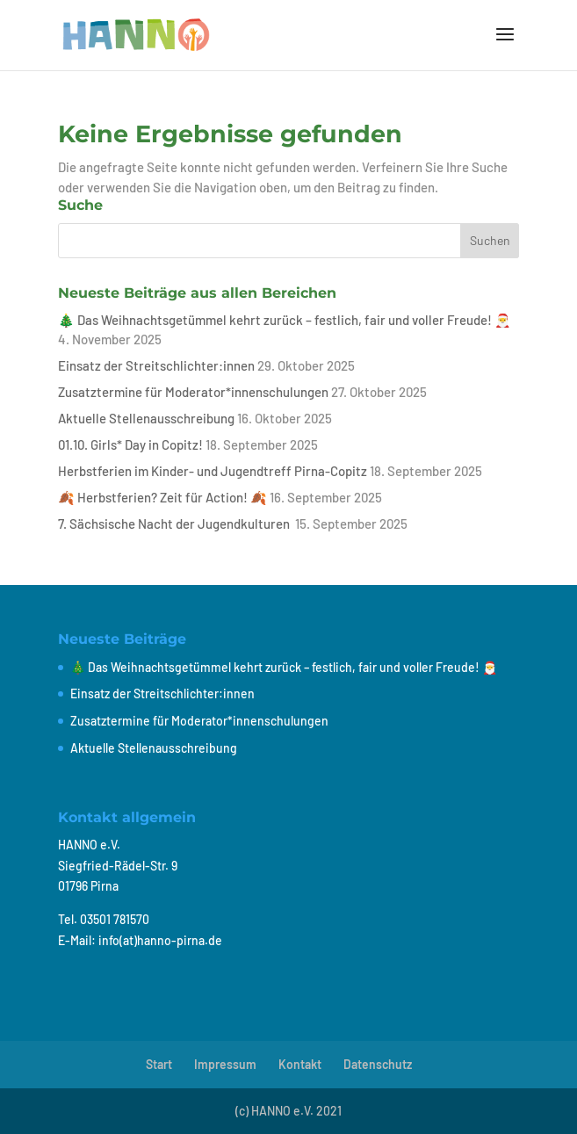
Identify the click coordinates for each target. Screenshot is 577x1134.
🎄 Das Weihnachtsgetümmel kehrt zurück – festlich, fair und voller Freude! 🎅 (284, 320)
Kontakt (299, 1064)
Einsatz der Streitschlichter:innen (156, 365)
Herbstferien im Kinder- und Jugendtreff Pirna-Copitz (212, 471)
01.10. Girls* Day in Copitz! (130, 444)
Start (159, 1064)
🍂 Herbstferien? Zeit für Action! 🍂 (162, 497)
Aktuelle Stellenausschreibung (146, 418)
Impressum (225, 1064)
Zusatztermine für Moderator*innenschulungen (193, 392)
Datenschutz (377, 1064)
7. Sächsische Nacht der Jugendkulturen (175, 523)
